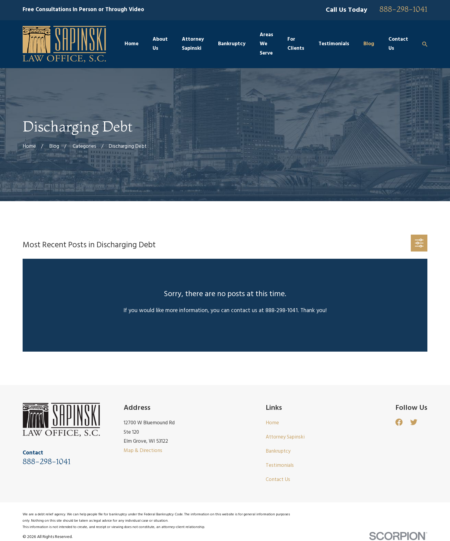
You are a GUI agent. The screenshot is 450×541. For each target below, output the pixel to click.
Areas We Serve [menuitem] (266, 44)
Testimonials (280, 465)
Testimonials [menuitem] (333, 44)
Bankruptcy (278, 451)
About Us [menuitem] (160, 43)
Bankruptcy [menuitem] (232, 44)
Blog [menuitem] (368, 44)
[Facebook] (399, 422)
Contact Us (278, 480)
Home (272, 423)
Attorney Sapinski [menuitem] (193, 43)
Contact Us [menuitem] (398, 43)
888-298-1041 (403, 9)
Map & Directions (143, 451)
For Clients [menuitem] (295, 43)
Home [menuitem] (131, 44)
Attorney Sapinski (285, 437)
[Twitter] (413, 422)
